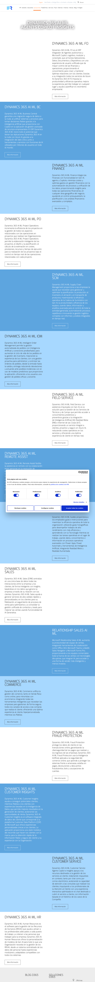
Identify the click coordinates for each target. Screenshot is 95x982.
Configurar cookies (47, 508)
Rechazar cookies (20, 508)
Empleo (70, 2)
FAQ (75, 2)
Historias (66, 7)
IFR (20, 7)
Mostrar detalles (78, 502)
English (41, 2)
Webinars (60, 7)
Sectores (24, 7)
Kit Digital (79, 7)
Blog (75, 7)
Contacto (64, 2)
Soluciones (30, 7)
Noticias (71, 7)
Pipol (55, 7)
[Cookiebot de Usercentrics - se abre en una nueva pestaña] (80, 472)
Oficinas (79, 980)
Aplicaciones (37, 7)
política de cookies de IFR (60, 484)
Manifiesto (47, 2)
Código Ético (56, 2)
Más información (61, 97)
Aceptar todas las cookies (74, 508)
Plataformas (44, 7)
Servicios (51, 7)
